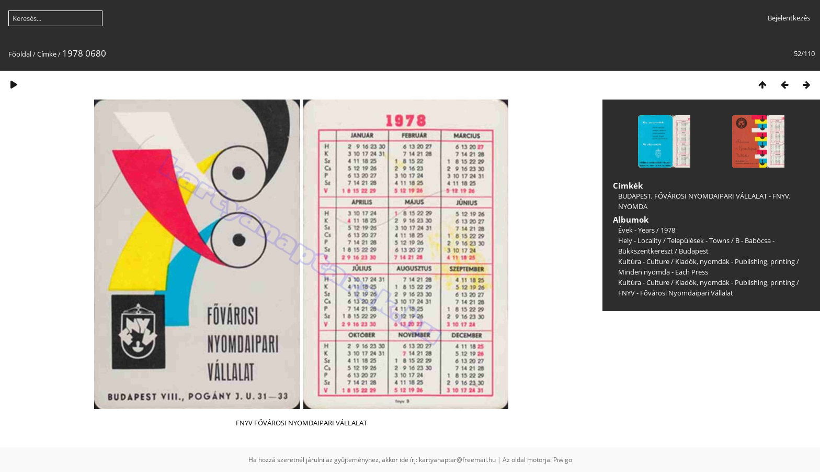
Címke (46, 54)
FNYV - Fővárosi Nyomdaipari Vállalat (675, 293)
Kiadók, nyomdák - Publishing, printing (735, 261)
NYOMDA (632, 206)
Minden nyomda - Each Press (663, 272)
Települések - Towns (698, 240)
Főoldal (19, 54)
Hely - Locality (640, 240)
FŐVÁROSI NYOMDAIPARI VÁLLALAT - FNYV (721, 196)
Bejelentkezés (789, 18)
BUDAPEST (634, 196)
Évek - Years (636, 230)
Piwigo (562, 459)
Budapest (694, 251)
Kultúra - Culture (643, 261)
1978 (667, 230)
